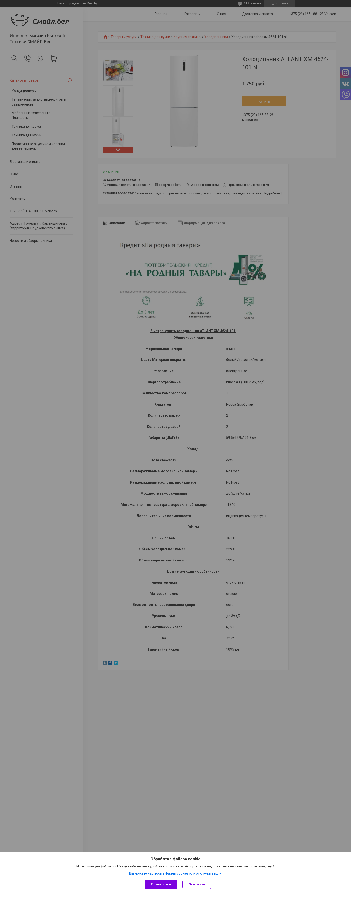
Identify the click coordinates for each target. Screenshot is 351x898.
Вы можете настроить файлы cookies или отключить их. (174, 873)
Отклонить (197, 884)
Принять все (161, 884)
